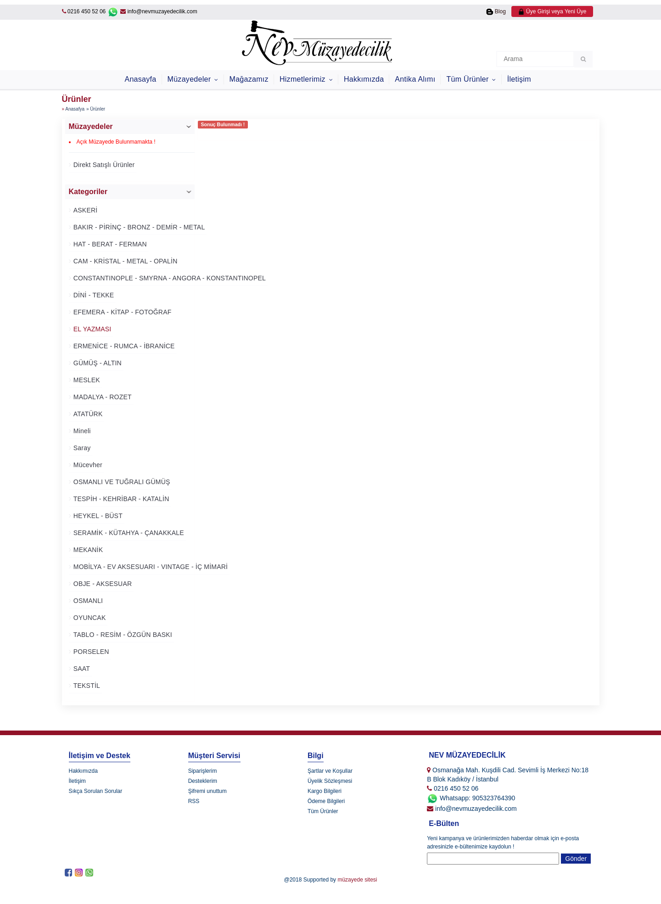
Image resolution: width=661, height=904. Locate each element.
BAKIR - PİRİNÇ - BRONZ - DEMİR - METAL (138, 227)
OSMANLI (87, 600)
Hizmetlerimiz (304, 79)
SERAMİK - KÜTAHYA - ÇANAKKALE (128, 532)
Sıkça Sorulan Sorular (96, 791)
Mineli (81, 431)
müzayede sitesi (357, 879)
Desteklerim (202, 781)
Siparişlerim (202, 771)
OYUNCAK (89, 617)
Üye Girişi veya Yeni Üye (552, 11)
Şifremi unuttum (207, 791)
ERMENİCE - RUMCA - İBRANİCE (123, 346)
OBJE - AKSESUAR (102, 583)
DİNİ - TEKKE (93, 295)
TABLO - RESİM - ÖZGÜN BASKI (122, 634)
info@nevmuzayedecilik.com (158, 11)
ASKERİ (85, 210)
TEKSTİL (86, 685)
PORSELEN (90, 651)
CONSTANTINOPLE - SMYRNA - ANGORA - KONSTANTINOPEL (169, 278)
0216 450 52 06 (86, 11)
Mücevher (87, 465)
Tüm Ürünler (468, 79)
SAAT (81, 668)
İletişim (519, 79)
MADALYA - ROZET (102, 397)
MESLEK (86, 380)
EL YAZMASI (92, 329)
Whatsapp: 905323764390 (471, 798)
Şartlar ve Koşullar (330, 771)
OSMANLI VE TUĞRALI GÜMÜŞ (121, 481)
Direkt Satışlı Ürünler (103, 164)
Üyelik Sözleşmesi (330, 781)
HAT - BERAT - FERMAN (109, 244)
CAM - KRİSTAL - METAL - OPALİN (125, 261)
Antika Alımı (415, 79)
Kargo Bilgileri (325, 791)
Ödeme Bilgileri (326, 801)
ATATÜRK (87, 414)
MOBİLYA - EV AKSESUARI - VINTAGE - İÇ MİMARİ (150, 566)
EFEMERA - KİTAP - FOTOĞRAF (122, 312)
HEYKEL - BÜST (97, 515)
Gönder (576, 858)
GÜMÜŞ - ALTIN (97, 363)
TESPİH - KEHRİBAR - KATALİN (120, 498)
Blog (496, 11)
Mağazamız (249, 79)
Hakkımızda (364, 79)
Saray (81, 448)
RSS (194, 801)
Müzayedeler (190, 79)
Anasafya (74, 109)
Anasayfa (140, 79)
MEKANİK (87, 549)
